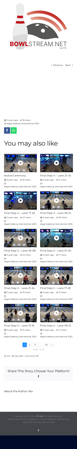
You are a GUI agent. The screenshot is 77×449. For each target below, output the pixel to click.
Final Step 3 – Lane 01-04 (55, 250)
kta (8, 356)
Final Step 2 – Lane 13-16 (19, 325)
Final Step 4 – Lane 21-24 (55, 175)
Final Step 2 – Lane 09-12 (55, 325)
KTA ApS (39, 416)
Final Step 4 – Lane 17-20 (19, 213)
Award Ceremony (15, 175)
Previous (58, 65)
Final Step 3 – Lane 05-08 (20, 250)
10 (46, 344)
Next (68, 65)
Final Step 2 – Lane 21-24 (19, 288)
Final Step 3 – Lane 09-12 (55, 213)
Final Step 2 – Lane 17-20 (55, 288)
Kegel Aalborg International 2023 (23, 123)
